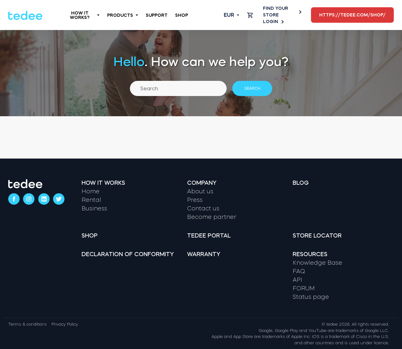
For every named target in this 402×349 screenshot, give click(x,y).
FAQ (299, 271)
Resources (310, 254)
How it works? (84, 15)
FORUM (304, 288)
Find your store (282, 11)
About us (200, 191)
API (297, 280)
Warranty (203, 254)
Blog (301, 183)
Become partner (211, 217)
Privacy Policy (65, 324)
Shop (181, 15)
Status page (311, 297)
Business (94, 208)
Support (157, 15)
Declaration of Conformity (128, 254)
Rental (91, 200)
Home (91, 191)
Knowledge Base (317, 263)
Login (273, 21)
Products (122, 15)
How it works (103, 183)
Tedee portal (209, 235)
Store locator (317, 235)
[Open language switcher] (226, 15)
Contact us (203, 208)
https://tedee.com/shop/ (352, 15)
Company (201, 183)
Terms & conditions (27, 324)
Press (195, 200)
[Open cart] (250, 15)
